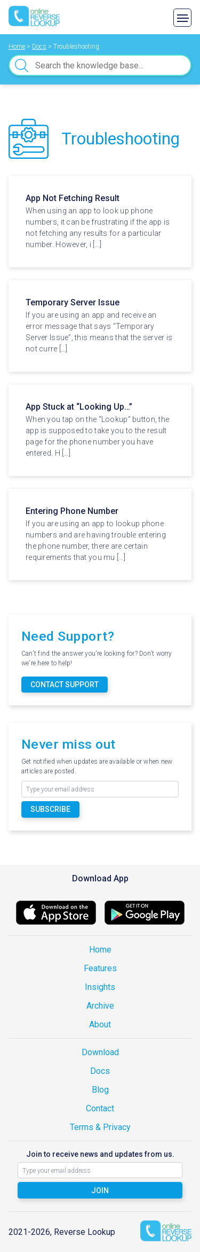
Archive (100, 1006)
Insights (100, 987)
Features (100, 968)
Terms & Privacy (100, 1127)
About (100, 1024)
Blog (100, 1090)
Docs (100, 1071)
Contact (100, 1108)
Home (100, 949)
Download (100, 1052)
